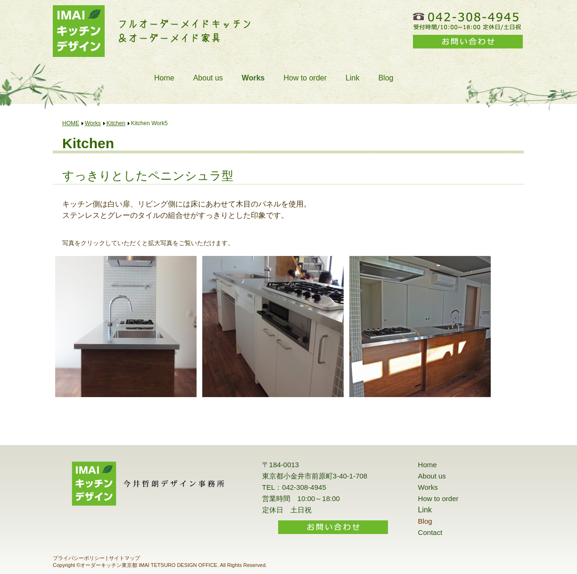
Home (164, 78)
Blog (385, 78)
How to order (305, 78)
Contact (430, 532)
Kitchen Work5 (149, 123)
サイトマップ (124, 558)
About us (208, 78)
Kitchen (116, 123)
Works (253, 78)
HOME (70, 123)
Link (352, 78)
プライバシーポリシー (79, 558)
